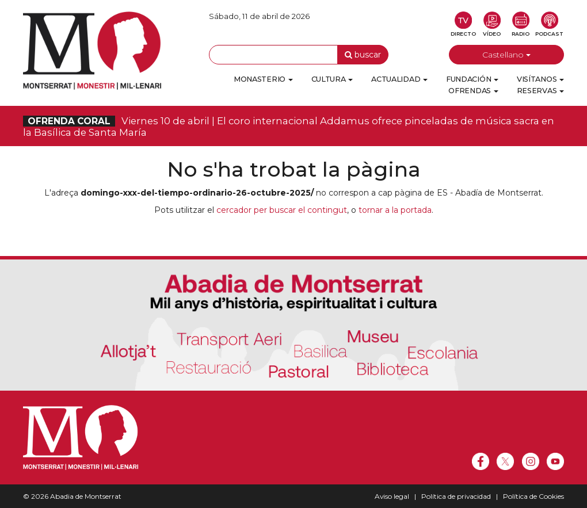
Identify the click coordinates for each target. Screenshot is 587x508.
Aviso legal (392, 496)
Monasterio (263, 79)
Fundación (472, 79)
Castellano (506, 54)
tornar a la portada (395, 210)
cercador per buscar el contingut (281, 210)
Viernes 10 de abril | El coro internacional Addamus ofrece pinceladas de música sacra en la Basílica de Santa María (288, 126)
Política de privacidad (456, 496)
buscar (363, 54)
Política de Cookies (533, 496)
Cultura (332, 79)
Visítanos (540, 79)
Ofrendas (473, 90)
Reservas (540, 90)
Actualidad (399, 79)
